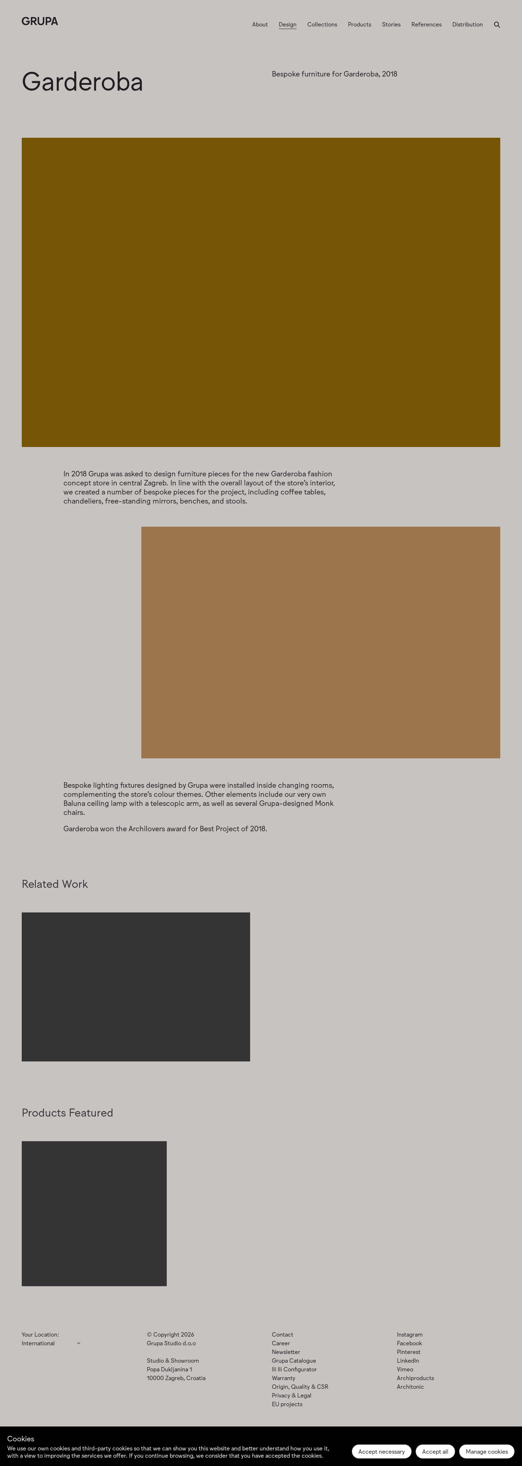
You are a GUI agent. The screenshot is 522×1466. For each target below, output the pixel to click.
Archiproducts (415, 1377)
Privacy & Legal (291, 1395)
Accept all (435, 1451)
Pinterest (408, 1351)
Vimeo (405, 1368)
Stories (391, 24)
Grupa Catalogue (294, 1360)
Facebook (409, 1342)
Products (359, 24)
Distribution (467, 24)
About (260, 24)
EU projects (287, 1403)
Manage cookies (487, 1451)
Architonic (410, 1386)
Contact (282, 1334)
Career (281, 1342)
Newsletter (286, 1351)
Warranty (283, 1377)
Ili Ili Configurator (294, 1368)
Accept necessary (382, 1451)
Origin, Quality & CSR (300, 1386)
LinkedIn (408, 1360)
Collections (322, 24)
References (426, 24)
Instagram (410, 1334)
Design (288, 24)
